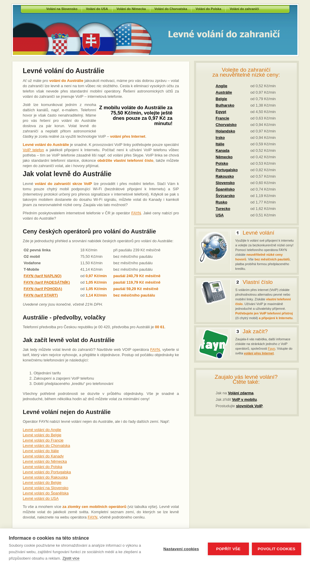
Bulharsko (225, 105)
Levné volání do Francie (43, 440)
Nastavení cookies (181, 549)
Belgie (221, 99)
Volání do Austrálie (209, 34)
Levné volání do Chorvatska (46, 445)
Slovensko (225, 183)
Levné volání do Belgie (42, 435)
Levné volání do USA (41, 498)
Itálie (220, 144)
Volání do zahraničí (244, 9)
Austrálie (224, 92)
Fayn (271, 348)
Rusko (222, 202)
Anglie (222, 86)
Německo (224, 157)
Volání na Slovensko (62, 9)
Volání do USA (97, 9)
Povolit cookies (276, 549)
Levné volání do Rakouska (45, 477)
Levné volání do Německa (45, 461)
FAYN (136, 213)
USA (220, 215)
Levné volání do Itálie (41, 451)
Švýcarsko (225, 195)
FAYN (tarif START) (41, 295)
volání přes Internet (259, 353)
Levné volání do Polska (42, 466)
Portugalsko (227, 170)
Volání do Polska (208, 9)
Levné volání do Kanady (43, 456)
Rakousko (225, 176)
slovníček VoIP (249, 406)
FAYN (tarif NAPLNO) (43, 276)
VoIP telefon (33, 150)
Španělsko (225, 189)
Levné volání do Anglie (42, 429)
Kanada (223, 150)
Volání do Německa (131, 9)
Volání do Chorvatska (170, 9)
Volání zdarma (240, 393)
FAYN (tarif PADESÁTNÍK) (47, 282)
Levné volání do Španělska (46, 493)
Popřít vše (228, 549)
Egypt (221, 112)
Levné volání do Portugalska (47, 472)
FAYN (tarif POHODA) (43, 289)
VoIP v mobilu (244, 399)
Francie (222, 118)
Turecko (223, 208)
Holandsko (225, 131)
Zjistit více (71, 558)
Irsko (220, 137)
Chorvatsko (226, 124)
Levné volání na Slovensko (45, 488)
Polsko (222, 163)
